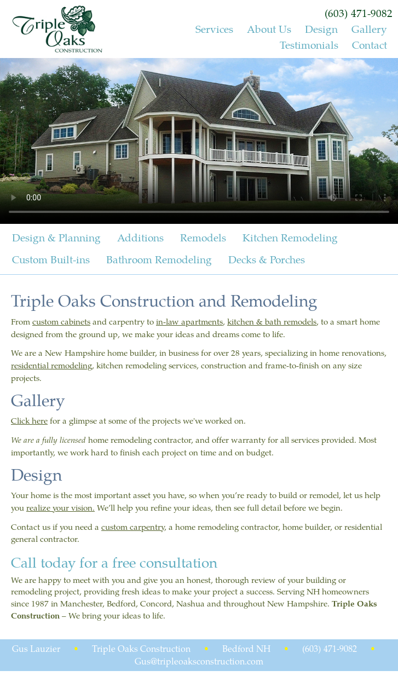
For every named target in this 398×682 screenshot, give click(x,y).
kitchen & (246, 321)
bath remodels (290, 321)
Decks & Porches (266, 257)
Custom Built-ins (51, 257)
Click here (29, 420)
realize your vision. (60, 507)
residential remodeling (51, 365)
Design (321, 28)
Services (214, 28)
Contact (369, 44)
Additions (140, 236)
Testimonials (309, 44)
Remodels (203, 236)
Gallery (369, 28)
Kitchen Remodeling (290, 236)
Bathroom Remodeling (159, 257)
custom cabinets (61, 321)
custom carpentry (132, 527)
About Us (269, 28)
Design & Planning (56, 236)
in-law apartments (189, 321)
